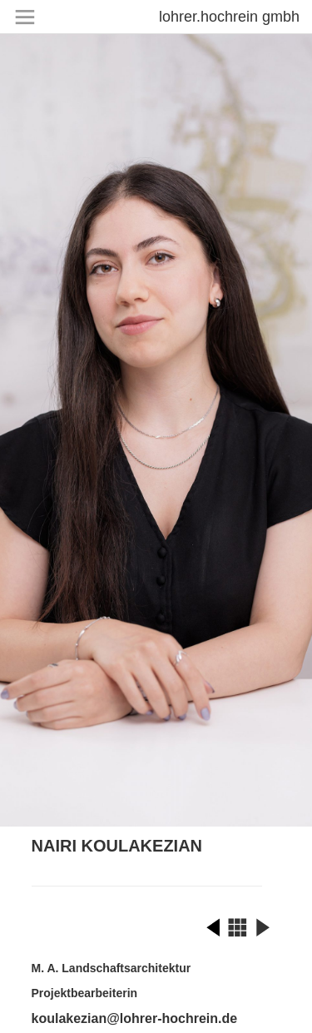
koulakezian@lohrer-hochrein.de (135, 1018)
